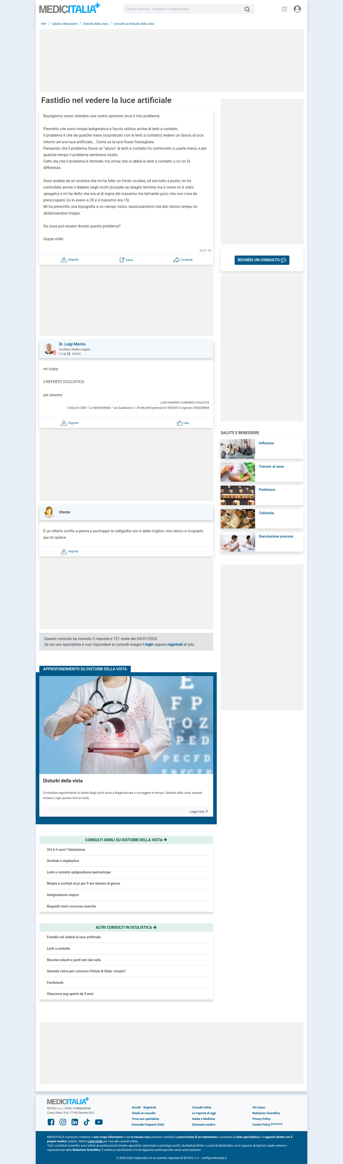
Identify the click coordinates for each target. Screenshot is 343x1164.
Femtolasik (55, 983)
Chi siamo (258, 1107)
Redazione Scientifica (266, 1113)
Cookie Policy (261, 1124)
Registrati (149, 1107)
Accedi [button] (136, 1107)
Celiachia (266, 513)
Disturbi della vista (63, 781)
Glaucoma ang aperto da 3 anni (70, 994)
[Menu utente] (297, 9)
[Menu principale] (284, 9)
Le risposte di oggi (204, 1113)
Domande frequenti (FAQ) (148, 1124)
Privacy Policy (261, 1119)
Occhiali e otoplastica (63, 861)
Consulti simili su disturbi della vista (126, 840)
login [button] (149, 644)
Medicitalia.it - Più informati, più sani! (69, 10)
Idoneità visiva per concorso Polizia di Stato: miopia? (86, 971)
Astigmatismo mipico (63, 895)
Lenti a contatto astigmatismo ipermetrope (79, 872)
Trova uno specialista (145, 1119)
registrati (175, 644)
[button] (69, 259)
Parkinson (267, 489)
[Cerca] (249, 9)
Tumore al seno (271, 466)
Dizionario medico (203, 1124)
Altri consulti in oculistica (126, 927)
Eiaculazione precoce (276, 536)
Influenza (266, 443)
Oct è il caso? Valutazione (66, 849)
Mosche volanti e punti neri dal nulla (74, 960)
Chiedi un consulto (144, 1113)
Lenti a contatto (58, 948)
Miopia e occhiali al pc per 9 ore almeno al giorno (83, 883)
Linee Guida (95, 1141)
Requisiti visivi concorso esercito (71, 906)
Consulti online (201, 1107)
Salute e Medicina (203, 1119)
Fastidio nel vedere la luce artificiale (74, 937)
